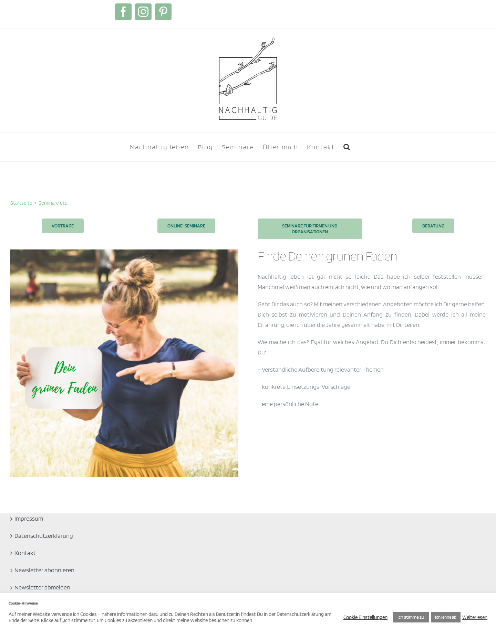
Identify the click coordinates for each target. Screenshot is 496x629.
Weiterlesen (474, 617)
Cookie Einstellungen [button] (365, 617)
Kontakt (25, 552)
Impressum (28, 518)
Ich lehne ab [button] (445, 617)
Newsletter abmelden (42, 587)
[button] (347, 146)
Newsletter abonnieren (44, 570)
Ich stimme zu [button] (410, 617)
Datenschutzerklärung (43, 535)
